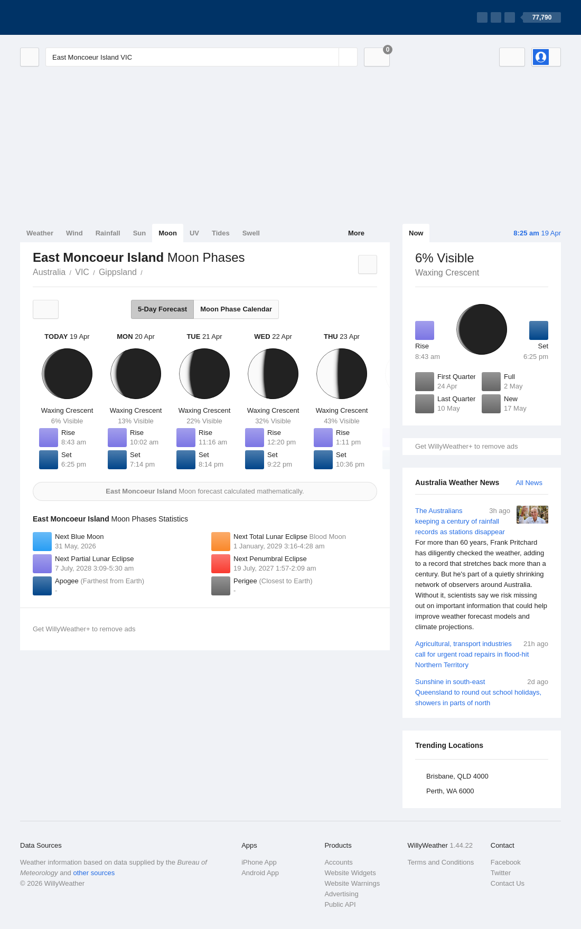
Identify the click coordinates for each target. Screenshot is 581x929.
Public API (339, 904)
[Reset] (329, 57)
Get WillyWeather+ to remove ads (466, 446)
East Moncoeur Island (148, 271)
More (356, 233)
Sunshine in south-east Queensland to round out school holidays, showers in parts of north (481, 692)
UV (194, 233)
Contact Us (507, 883)
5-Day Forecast (162, 309)
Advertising (341, 894)
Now (416, 233)
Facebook (506, 862)
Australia (49, 272)
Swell (251, 233)
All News (529, 483)
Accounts (338, 862)
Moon (167, 233)
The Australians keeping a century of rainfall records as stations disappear (481, 569)
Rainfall (108, 233)
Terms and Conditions (441, 862)
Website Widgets (350, 873)
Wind (74, 233)
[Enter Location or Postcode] (201, 57)
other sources (94, 873)
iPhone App (259, 862)
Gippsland (118, 272)
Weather (39, 233)
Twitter (501, 873)
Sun (139, 233)
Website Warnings (352, 883)
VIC (82, 272)
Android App (260, 873)
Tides (221, 233)
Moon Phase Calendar (236, 309)
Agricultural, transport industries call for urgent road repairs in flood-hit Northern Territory (481, 654)
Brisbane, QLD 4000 (457, 776)
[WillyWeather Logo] (69, 17)
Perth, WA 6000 (450, 791)
